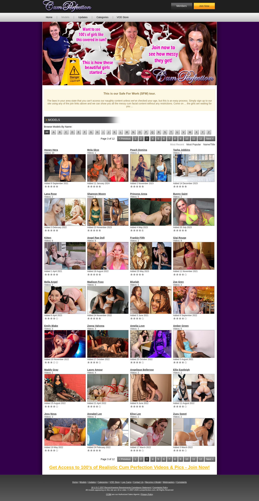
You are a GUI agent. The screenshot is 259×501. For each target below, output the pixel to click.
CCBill (108, 494)
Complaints (181, 482)
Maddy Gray (51, 369)
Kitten (47, 237)
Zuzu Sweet (180, 413)
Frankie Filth (137, 237)
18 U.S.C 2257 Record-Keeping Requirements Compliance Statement (121, 487)
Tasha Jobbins (181, 149)
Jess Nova (50, 413)
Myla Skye (93, 149)
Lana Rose (50, 193)
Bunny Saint (180, 193)
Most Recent (177, 144)
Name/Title (209, 144)
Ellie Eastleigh (181, 369)
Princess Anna (138, 193)
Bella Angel (51, 281)
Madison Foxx (95, 281)
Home (49, 17)
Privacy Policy (147, 494)
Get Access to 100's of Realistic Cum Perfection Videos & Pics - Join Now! (129, 467)
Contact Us (138, 482)
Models (65, 17)
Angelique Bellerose (142, 369)
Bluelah (134, 281)
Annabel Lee (94, 413)
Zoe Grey (178, 281)
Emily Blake (51, 325)
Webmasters (168, 482)
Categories (102, 17)
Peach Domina (138, 149)
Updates (83, 17)
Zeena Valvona (95, 325)
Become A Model (153, 482)
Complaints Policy (160, 487)
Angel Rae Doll (96, 237)
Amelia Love (137, 325)
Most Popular (193, 144)
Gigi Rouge (179, 237)
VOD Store (123, 17)
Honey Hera (51, 149)
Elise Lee (135, 413)
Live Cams (126, 482)
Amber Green (181, 325)
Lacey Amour (95, 369)
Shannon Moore (96, 193)
